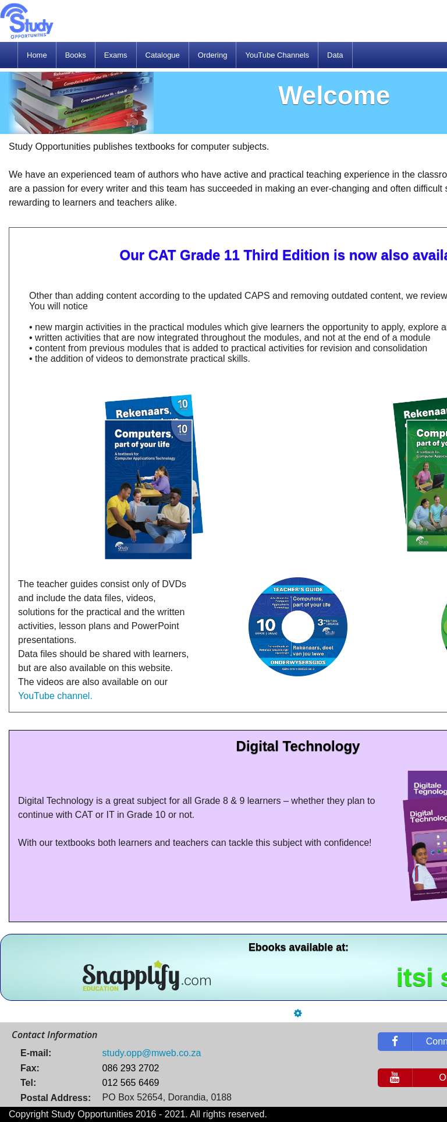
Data (335, 55)
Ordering (213, 55)
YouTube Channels (277, 55)
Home (37, 55)
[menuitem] (37, 55)
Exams (115, 55)
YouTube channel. (55, 696)
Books (75, 55)
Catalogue (163, 55)
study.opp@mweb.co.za (151, 1053)
